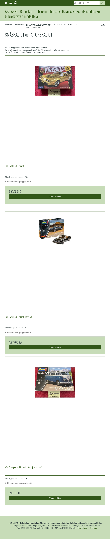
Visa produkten (55, 196)
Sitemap (93, 528)
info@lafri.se (82, 528)
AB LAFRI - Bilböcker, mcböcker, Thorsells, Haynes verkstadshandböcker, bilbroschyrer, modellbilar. (53, 14)
